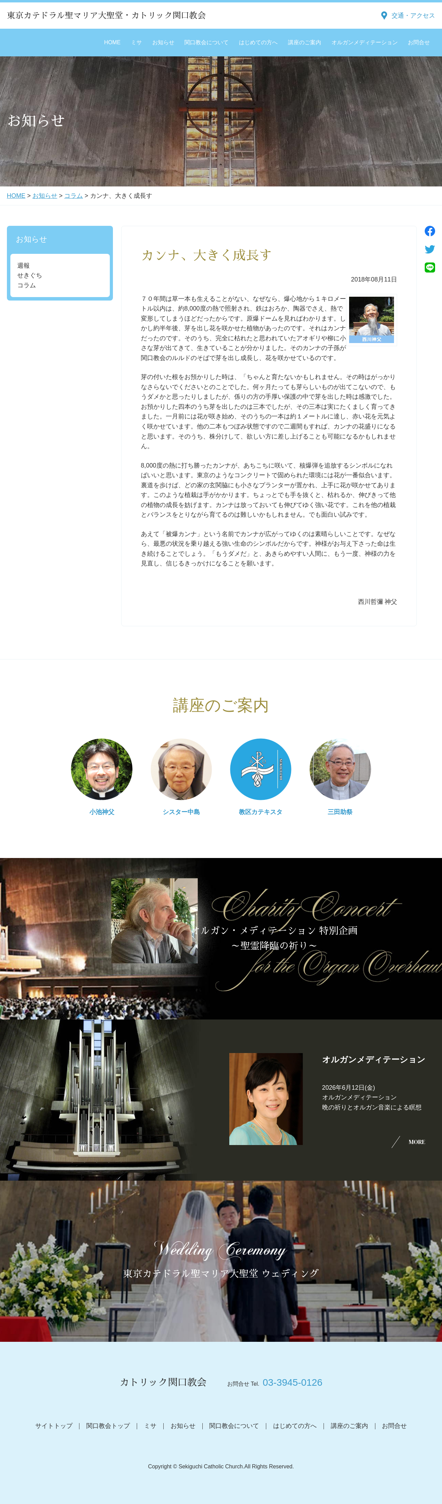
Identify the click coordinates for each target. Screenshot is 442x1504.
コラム (73, 195)
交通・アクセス (413, 15)
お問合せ (419, 42)
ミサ (136, 42)
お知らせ (163, 42)
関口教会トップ (108, 1425)
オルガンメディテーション (365, 42)
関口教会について (206, 42)
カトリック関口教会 (162, 1382)
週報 (23, 265)
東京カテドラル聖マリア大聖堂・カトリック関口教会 (106, 15)
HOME (112, 42)
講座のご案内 (304, 42)
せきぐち (29, 275)
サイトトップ (54, 1425)
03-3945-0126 (293, 1382)
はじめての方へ (258, 42)
